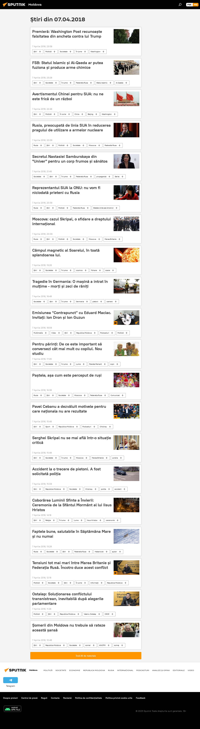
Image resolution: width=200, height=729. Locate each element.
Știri (35, 51)
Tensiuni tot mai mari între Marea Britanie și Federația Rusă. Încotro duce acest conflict (71, 565)
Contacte (55, 698)
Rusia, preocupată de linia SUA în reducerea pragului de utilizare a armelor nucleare (71, 127)
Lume (78, 364)
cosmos (79, 270)
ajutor (114, 551)
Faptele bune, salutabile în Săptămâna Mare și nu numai (71, 534)
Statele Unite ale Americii (103, 208)
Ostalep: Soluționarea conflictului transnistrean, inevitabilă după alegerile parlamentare (67, 599)
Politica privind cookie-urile (119, 698)
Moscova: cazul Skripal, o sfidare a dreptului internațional (71, 221)
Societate (63, 51)
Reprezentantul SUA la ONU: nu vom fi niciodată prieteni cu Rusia (66, 190)
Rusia (36, 145)
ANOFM (102, 645)
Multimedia (38, 333)
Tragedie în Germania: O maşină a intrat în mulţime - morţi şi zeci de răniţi (70, 284)
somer (88, 645)
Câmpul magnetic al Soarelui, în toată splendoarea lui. (66, 252)
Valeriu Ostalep (90, 614)
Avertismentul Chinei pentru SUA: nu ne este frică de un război (67, 96)
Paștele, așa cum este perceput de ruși (67, 375)
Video (53, 333)
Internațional (125, 670)
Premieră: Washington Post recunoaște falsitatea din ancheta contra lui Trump (67, 34)
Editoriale (179, 670)
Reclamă (67, 698)
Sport (47, 426)
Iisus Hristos (92, 520)
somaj (116, 645)
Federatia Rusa (82, 83)
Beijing (90, 114)
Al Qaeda (119, 83)
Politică (48, 51)
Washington (95, 51)
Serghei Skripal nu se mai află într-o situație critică (71, 440)
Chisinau (103, 426)
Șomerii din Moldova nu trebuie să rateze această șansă (68, 627)
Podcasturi (104, 333)
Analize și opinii (161, 670)
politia (103, 489)
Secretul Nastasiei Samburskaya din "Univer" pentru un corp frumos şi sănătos (70, 159)
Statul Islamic (101, 83)
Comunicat (115, 395)
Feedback (140, 698)
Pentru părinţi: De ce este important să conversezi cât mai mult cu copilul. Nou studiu (67, 349)
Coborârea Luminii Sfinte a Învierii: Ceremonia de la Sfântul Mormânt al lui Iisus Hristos (72, 505)
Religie (48, 520)
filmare (94, 270)
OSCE (107, 614)
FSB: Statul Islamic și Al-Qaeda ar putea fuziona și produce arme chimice (67, 65)
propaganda (101, 176)
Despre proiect (10, 698)
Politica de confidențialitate (88, 698)
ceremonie (110, 520)
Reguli (44, 698)
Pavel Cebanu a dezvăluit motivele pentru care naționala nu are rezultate (69, 409)
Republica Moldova (84, 333)
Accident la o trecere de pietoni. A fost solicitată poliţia (66, 471)
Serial (117, 176)
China (77, 114)
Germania (80, 301)
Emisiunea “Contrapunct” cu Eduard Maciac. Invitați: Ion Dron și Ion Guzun (71, 315)
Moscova (92, 145)
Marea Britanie (110, 239)
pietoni (95, 301)
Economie (74, 670)
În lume (79, 51)
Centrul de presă (29, 698)
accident (118, 489)
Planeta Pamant (95, 364)
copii (112, 364)
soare (107, 270)
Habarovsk (99, 551)
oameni (110, 301)
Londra (115, 458)
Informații (94, 583)
